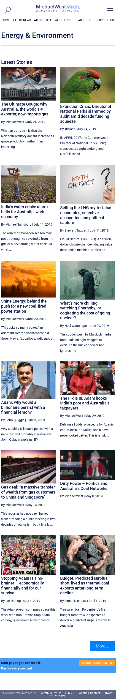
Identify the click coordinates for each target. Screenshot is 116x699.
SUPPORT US (105, 20)
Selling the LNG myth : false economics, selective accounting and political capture (85, 215)
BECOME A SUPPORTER (97, 663)
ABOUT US (84, 20)
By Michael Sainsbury (16, 224)
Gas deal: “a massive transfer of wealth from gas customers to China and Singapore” (28, 492)
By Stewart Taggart (74, 230)
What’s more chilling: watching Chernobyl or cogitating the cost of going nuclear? (85, 310)
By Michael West (12, 122)
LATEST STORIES (43, 20)
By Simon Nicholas (73, 601)
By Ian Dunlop (11, 601)
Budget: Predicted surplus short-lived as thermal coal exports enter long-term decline (84, 585)
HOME (6, 20)
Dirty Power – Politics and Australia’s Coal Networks (83, 486)
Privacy (108, 693)
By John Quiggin (12, 420)
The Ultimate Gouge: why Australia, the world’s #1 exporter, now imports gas (24, 109)
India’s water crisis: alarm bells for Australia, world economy (24, 211)
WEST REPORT (64, 20)
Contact (95, 693)
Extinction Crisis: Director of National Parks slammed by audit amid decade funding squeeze (85, 114)
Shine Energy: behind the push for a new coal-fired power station (24, 306)
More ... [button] (102, 646)
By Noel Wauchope (73, 326)
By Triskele (67, 129)
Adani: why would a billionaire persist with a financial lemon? (23, 407)
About (83, 693)
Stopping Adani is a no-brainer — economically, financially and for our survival (23, 585)
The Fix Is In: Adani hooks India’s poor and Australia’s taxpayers (84, 403)
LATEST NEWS (22, 20)
